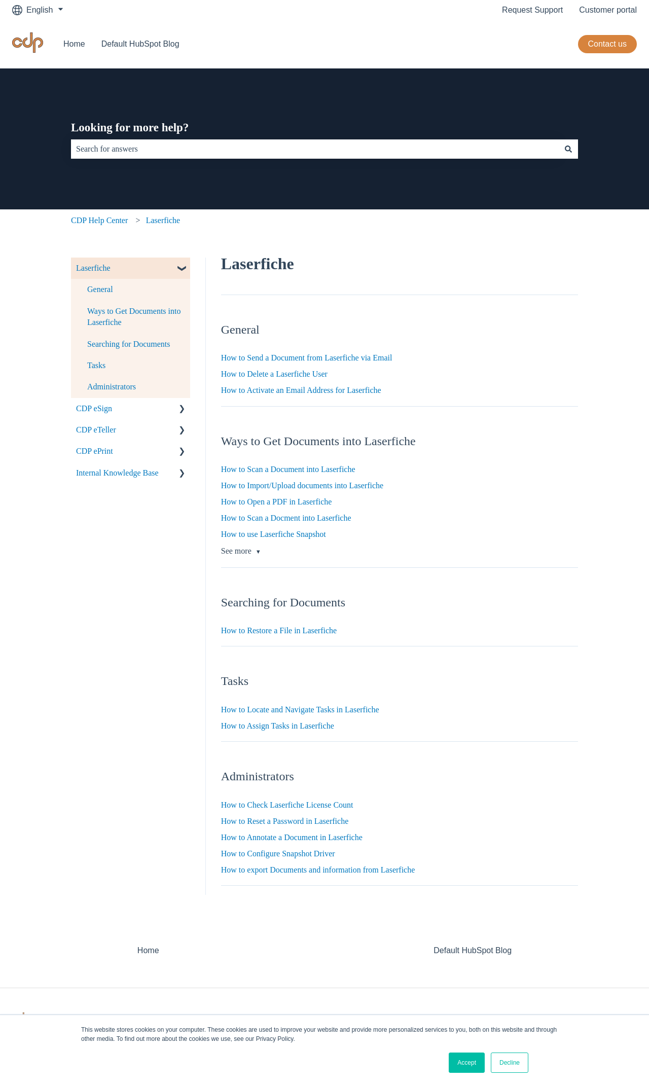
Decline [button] (509, 1062)
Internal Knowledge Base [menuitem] (117, 472)
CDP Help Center (99, 220)
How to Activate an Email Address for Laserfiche (301, 390)
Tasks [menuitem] (96, 365)
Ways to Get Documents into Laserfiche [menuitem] (134, 317)
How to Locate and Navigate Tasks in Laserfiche (300, 709)
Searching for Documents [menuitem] (128, 344)
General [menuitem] (100, 289)
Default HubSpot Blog (140, 44)
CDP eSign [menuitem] (94, 408)
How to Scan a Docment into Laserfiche (286, 518)
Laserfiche (163, 220)
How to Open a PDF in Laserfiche (276, 501)
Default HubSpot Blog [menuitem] (473, 950)
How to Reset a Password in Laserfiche (285, 821)
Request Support (532, 10)
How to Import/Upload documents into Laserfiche (302, 485)
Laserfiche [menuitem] (93, 268)
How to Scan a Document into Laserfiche (288, 469)
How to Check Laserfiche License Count (287, 805)
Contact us (607, 44)
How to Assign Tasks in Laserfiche (277, 725)
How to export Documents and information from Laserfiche (318, 869)
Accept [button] (466, 1062)
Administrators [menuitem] (111, 386)
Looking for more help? (130, 127)
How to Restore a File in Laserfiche (279, 630)
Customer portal (608, 10)
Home (74, 44)
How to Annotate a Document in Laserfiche (292, 837)
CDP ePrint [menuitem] (94, 451)
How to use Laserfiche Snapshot (273, 534)
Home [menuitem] (148, 950)
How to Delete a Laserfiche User (274, 374)
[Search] (568, 149)
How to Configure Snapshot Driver (278, 853)
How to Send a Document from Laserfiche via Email (306, 357)
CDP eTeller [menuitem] (96, 429)
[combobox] (315, 149)
